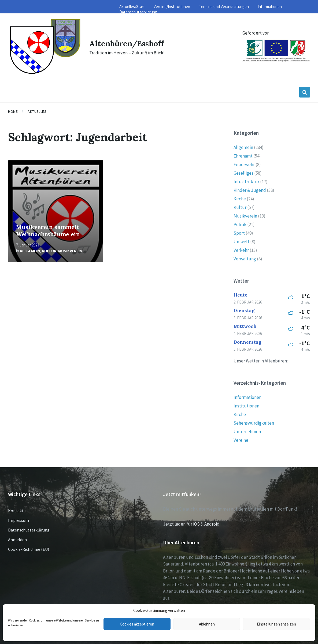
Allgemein (30, 250)
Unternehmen (247, 431)
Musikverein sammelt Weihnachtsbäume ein (48, 230)
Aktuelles (37, 110)
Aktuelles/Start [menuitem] (132, 6)
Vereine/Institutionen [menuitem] (172, 6)
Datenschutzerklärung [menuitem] (138, 11)
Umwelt (241, 241)
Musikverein (70, 250)
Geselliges (243, 172)
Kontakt (16, 509)
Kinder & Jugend (250, 189)
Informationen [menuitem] (270, 6)
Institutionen (246, 405)
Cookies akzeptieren (137, 624)
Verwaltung (245, 258)
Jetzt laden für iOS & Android (191, 523)
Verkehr (241, 249)
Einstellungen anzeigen (276, 624)
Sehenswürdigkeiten (254, 422)
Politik (240, 224)
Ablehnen (207, 624)
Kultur (49, 250)
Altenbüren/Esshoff (127, 43)
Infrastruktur (246, 181)
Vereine (241, 439)
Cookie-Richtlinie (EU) (28, 548)
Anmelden (17, 538)
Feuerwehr (244, 164)
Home (13, 110)
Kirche (240, 198)
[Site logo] (44, 73)
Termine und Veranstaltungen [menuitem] (224, 6)
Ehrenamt (243, 155)
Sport (239, 232)
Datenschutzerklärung (29, 529)
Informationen (247, 396)
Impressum (18, 519)
